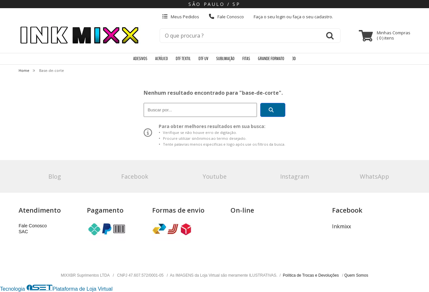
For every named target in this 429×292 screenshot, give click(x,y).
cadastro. (323, 17)
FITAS (246, 59)
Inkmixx (341, 226)
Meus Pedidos (180, 17)
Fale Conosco (226, 17)
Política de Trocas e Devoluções (311, 275)
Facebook (134, 176)
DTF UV (203, 59)
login (281, 17)
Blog (54, 176)
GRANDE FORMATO (271, 59)
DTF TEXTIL (183, 59)
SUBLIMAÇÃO (225, 59)
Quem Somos (356, 275)
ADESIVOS (140, 59)
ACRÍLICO (161, 59)
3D (294, 59)
